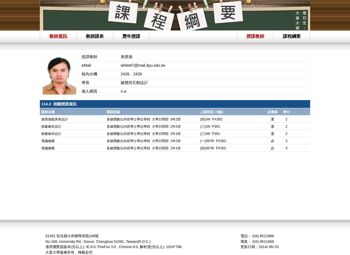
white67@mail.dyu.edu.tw (143, 65)
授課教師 (255, 36)
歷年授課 (131, 36)
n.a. (124, 91)
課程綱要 (292, 36)
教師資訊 (58, 36)
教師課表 (95, 36)
